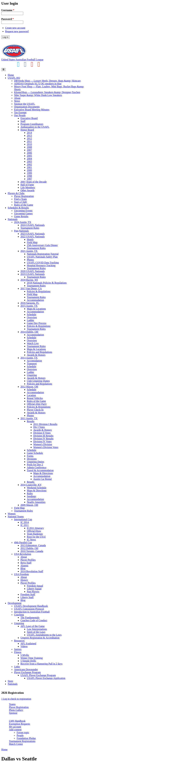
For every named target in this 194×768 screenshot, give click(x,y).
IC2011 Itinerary (35, 528)
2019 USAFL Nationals (32, 274)
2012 (29, 138)
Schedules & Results (18, 207)
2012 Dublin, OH (29, 548)
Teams (12, 704)
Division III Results (43, 435)
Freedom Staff (27, 594)
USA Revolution (22, 554)
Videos (23, 646)
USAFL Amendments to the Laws (44, 634)
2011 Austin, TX (28, 418)
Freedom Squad (35, 585)
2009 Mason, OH (29, 505)
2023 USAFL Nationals (32, 233)
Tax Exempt (20, 112)
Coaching (19, 614)
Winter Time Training (31, 658)
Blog (22, 568)
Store (10, 681)
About (17, 98)
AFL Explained (28, 643)
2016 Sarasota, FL (29, 303)
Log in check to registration (16, 698)
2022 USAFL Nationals (32, 236)
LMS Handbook (17, 721)
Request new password (17, 31)
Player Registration (24, 196)
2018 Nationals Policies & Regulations (47, 282)
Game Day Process (36, 323)
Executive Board (29, 118)
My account (15, 726)
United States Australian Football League (22, 59)
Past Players (33, 591)
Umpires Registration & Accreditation (39, 637)
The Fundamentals (29, 617)
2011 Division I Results (45, 424)
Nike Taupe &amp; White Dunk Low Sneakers (38, 95)
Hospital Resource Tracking (41, 265)
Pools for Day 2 (35, 464)
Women (12, 513)
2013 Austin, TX (29, 357)
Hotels (30, 239)
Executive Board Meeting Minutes (31, 109)
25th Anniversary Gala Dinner (42, 245)
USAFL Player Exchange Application (46, 678)
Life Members (27, 187)
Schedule (31, 314)
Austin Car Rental (42, 479)
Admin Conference (36, 467)
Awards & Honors (36, 355)
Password (7, 19)
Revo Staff (25, 562)
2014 (29, 132)
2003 (29, 161)
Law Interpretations (37, 629)
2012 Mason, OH (29, 386)
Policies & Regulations (38, 291)
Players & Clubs (16, 193)
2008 (29, 147)
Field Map (32, 242)
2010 (29, 144)
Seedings (31, 496)
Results (30, 421)
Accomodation (34, 360)
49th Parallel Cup (23, 542)
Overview (32, 317)
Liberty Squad (34, 588)
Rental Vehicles (35, 398)
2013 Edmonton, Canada (33, 545)
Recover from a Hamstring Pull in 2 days (41, 663)
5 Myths (24, 655)
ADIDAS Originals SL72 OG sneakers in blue (38, 83)
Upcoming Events (23, 210)
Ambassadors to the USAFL (34, 127)
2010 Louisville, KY (31, 484)
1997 (29, 178)
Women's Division (42, 444)
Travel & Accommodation (40, 470)
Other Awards (27, 190)
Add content (15, 729)
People (20, 735)
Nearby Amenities (36, 502)
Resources (19, 640)
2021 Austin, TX (29, 251)
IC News (31, 539)
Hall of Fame (27, 184)
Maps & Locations (36, 308)
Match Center (16, 744)
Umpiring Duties (35, 461)
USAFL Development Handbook (31, 606)
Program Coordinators (31, 124)
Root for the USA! (36, 536)
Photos (30, 259)
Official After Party (37, 404)
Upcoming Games (23, 213)
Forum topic (23, 732)
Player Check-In (35, 409)
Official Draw (34, 531)
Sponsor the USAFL (24, 103)
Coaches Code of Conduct (33, 620)
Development (14, 603)
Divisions (32, 458)
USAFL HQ (14, 77)
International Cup (23, 519)
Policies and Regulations (39, 352)
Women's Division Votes (45, 447)
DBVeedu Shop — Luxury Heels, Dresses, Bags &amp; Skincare (47, 80)
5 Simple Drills (28, 660)
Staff (22, 121)
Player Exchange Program (27, 672)
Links (17, 666)
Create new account (15, 27)
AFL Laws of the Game (32, 626)
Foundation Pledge (26, 738)
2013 (29, 135)
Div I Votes (39, 427)
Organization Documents (27, 106)
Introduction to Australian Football (32, 611)
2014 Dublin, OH (29, 331)
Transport (32, 363)
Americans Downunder (26, 669)
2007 (29, 150)
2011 (29, 141)
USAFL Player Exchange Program (38, 675)
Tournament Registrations (22, 741)
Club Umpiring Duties (38, 381)
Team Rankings (35, 533)
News (17, 101)
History (24, 580)
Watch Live (33, 343)
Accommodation (35, 300)
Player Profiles (28, 559)
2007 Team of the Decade (33, 181)
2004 (29, 158)
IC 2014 (24, 522)
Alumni (24, 565)
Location (31, 395)
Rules (30, 493)
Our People (20, 115)
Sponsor (13, 713)
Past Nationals (21, 230)
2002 (29, 164)
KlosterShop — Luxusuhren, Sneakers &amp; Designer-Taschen (47, 92)
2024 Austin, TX (22, 222)
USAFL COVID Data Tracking (43, 262)
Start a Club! (20, 202)
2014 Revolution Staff (31, 571)
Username (7, 10)
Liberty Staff (27, 597)
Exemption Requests (19, 723)
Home (11, 75)
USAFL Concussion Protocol (29, 609)
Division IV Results (43, 438)
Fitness (17, 652)
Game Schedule (35, 453)
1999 (29, 173)
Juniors (17, 649)
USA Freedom (21, 574)
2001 (29, 167)
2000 (29, 170)
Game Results (21, 216)
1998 (29, 176)
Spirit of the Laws (36, 632)
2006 (29, 153)
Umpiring (32, 375)
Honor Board (27, 129)
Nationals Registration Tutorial (42, 254)
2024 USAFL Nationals (32, 225)
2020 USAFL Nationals (32, 271)
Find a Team (20, 199)
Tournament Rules (29, 228)
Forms (30, 456)
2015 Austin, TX (29, 305)
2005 (29, 155)
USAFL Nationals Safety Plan (42, 256)
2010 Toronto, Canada (31, 551)
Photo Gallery (16, 710)
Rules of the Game (23, 204)
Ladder (30, 320)
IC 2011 (24, 525)
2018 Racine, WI (29, 280)
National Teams (16, 516)
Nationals (12, 219)
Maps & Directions (43, 473)
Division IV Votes (42, 441)
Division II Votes (42, 432)
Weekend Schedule (36, 487)
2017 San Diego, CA (31, 288)
